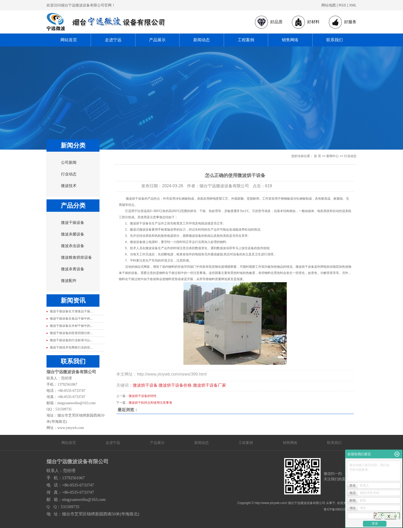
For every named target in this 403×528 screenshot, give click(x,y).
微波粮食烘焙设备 (76, 257)
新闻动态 (201, 40)
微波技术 (68, 186)
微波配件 (68, 281)
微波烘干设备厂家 (209, 385)
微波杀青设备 (72, 269)
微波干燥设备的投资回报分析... (71, 333)
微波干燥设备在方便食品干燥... (71, 311)
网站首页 (68, 40)
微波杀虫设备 (72, 246)
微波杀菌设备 (72, 234)
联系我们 (334, 40)
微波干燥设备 (72, 223)
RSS (342, 5)
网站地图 (328, 5)
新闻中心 (332, 156)
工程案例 (246, 40)
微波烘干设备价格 (175, 385)
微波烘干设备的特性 (143, 396)
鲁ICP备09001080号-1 (339, 509)
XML (353, 5)
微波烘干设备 (145, 385)
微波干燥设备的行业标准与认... (71, 340)
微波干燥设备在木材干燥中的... (71, 326)
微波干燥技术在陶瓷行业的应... (71, 347)
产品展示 (157, 40)
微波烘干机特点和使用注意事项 (150, 402)
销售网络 (290, 40)
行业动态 (68, 174)
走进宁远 (113, 40)
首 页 (317, 156)
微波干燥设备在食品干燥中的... (71, 318)
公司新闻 (68, 162)
